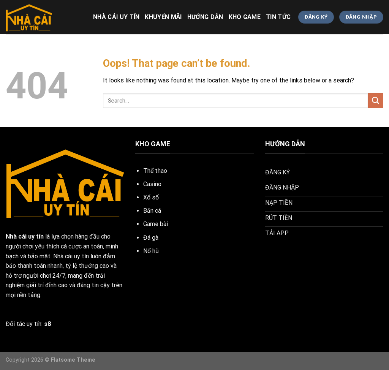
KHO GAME (245, 17)
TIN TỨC (278, 17)
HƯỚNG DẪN (205, 17)
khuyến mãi (163, 17)
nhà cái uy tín (116, 17)
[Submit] (375, 100)
